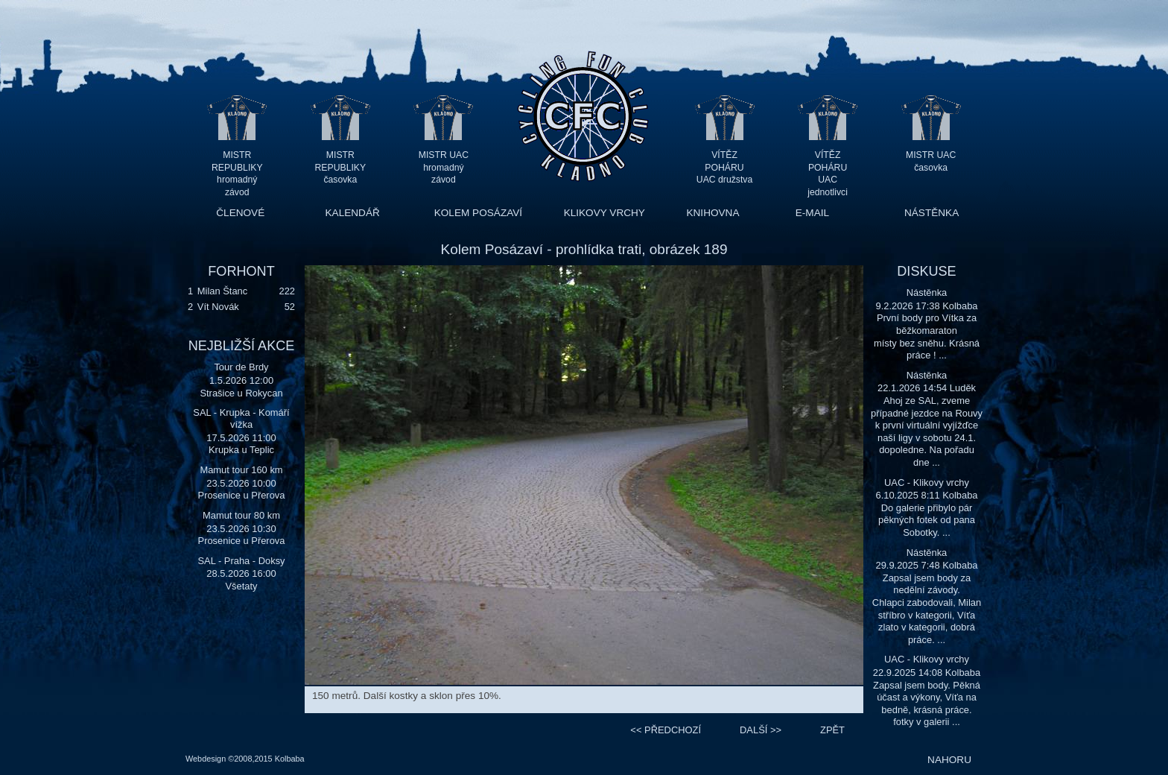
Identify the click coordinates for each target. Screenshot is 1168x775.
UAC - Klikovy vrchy (926, 482)
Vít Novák (218, 306)
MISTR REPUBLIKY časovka (340, 167)
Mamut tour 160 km (241, 469)
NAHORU (949, 759)
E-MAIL (812, 212)
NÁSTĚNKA (931, 212)
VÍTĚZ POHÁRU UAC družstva (724, 167)
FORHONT (241, 271)
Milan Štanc (222, 291)
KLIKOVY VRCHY (604, 212)
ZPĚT (832, 730)
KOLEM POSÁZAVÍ (478, 212)
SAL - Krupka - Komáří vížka (241, 418)
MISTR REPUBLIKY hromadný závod (237, 167)
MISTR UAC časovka (931, 161)
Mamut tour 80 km (241, 515)
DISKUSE (926, 271)
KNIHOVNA (712, 212)
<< (665, 730)
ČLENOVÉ (240, 212)
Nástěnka (927, 292)
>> (760, 730)
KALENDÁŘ (353, 212)
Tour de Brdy (241, 367)
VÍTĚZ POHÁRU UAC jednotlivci (827, 167)
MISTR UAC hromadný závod (444, 167)
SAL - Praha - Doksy (241, 560)
